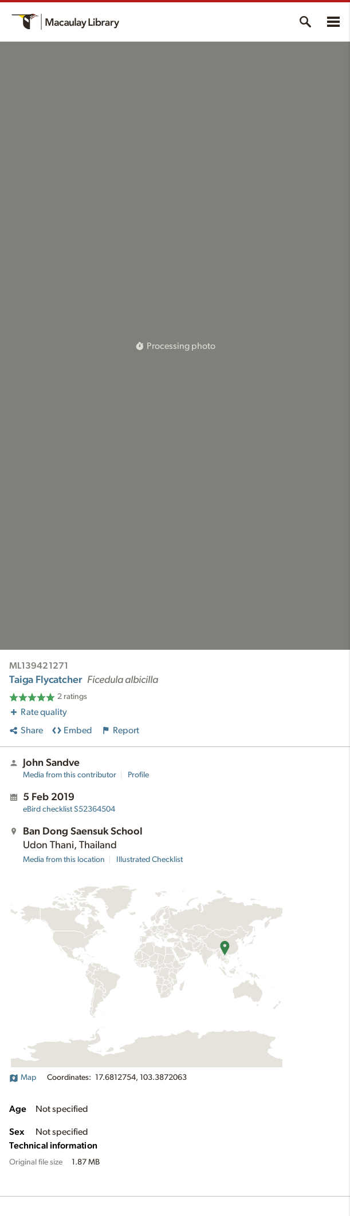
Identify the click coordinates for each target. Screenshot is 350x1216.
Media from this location (64, 860)
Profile (138, 775)
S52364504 (69, 809)
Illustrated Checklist (149, 860)
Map (22, 1078)
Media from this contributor (69, 775)
